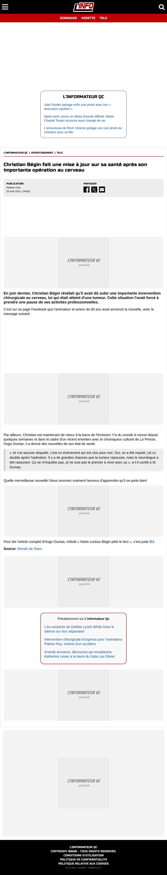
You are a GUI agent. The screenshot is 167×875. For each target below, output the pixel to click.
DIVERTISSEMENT (42, 152)
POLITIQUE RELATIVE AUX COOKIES (83, 863)
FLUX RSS (70, 868)
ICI (151, 542)
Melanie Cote (13, 187)
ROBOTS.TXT (95, 868)
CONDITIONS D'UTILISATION (84, 855)
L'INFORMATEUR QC (16, 152)
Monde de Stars (29, 549)
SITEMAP (81, 868)
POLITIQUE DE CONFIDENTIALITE (83, 859)
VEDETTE (88, 18)
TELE (103, 18)
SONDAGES (68, 18)
